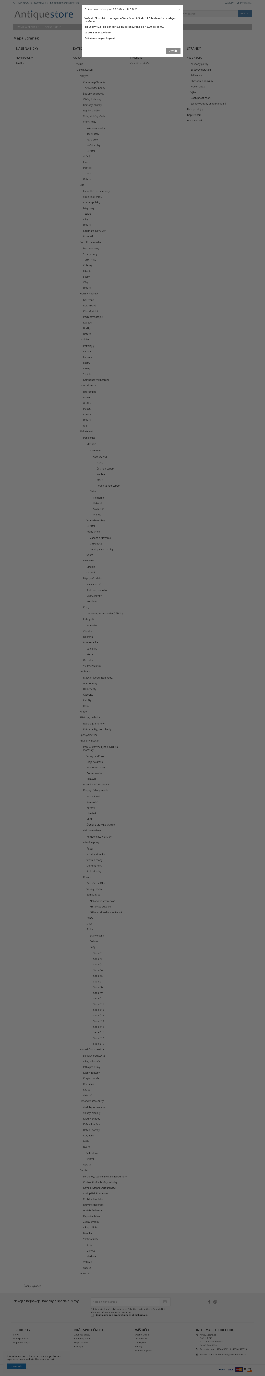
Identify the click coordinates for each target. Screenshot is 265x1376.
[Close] (179, 9)
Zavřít (173, 51)
